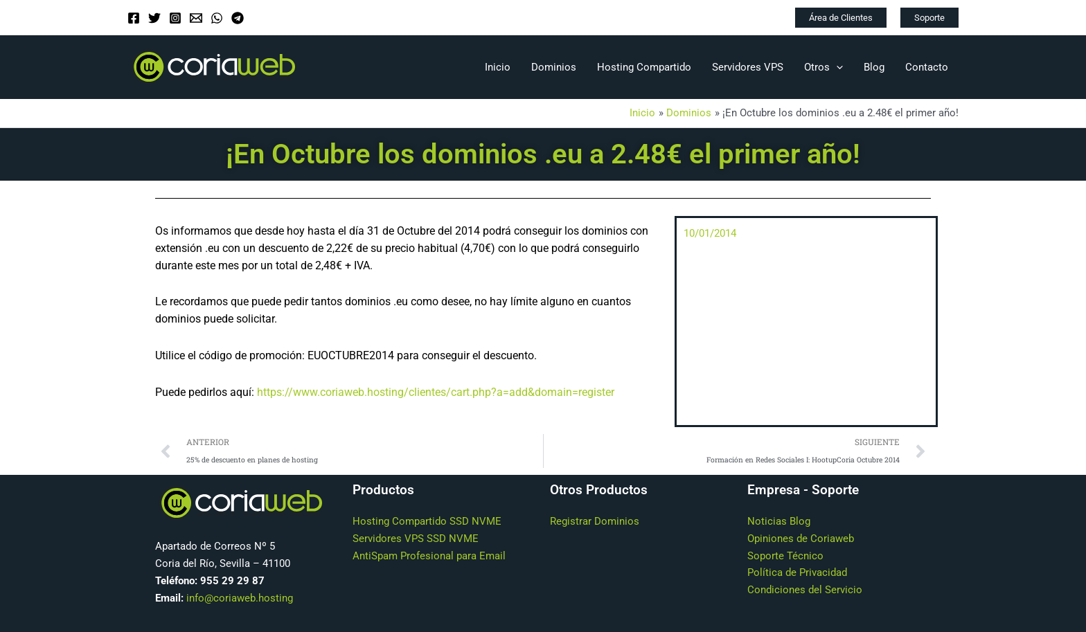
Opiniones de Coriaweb (800, 538)
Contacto (926, 67)
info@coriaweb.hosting (239, 598)
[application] (836, 67)
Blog (874, 67)
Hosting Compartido (644, 67)
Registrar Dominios (594, 522)
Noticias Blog (778, 522)
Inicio (497, 67)
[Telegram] (237, 18)
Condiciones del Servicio (804, 590)
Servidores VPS (747, 67)
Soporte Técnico (785, 556)
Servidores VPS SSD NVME (416, 538)
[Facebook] (133, 18)
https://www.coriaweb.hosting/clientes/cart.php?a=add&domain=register (435, 392)
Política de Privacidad (797, 573)
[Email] (196, 18)
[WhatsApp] (217, 18)
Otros (823, 67)
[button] (841, 18)
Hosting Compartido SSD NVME (427, 522)
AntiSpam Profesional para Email (429, 556)
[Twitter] (154, 18)
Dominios (553, 67)
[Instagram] (175, 18)
